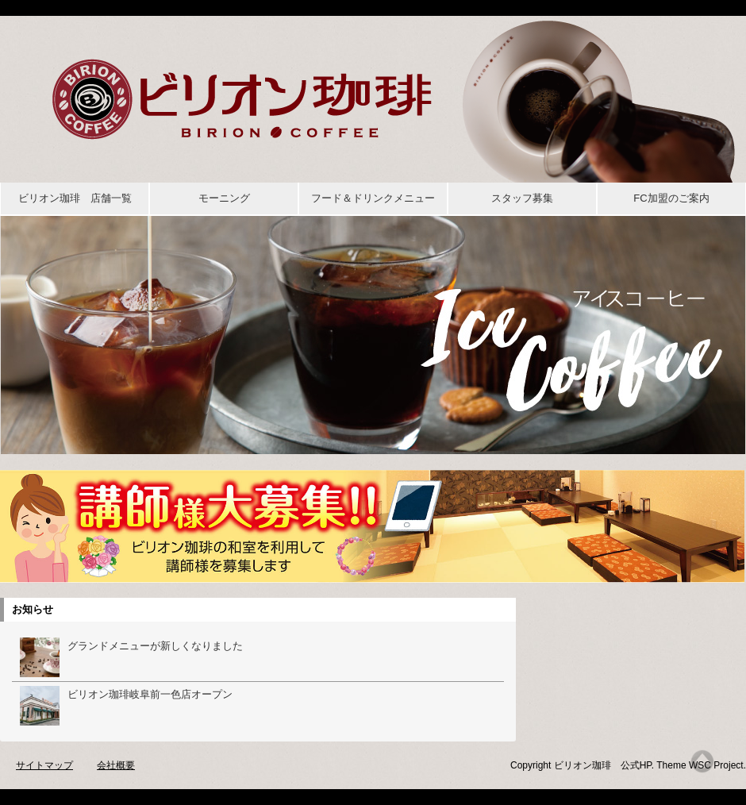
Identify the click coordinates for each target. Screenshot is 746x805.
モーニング (224, 198)
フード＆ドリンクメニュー (373, 198)
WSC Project (716, 765)
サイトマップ (44, 765)
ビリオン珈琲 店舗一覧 (75, 198)
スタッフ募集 (522, 198)
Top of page (702, 761)
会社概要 (116, 765)
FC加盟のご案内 (671, 198)
